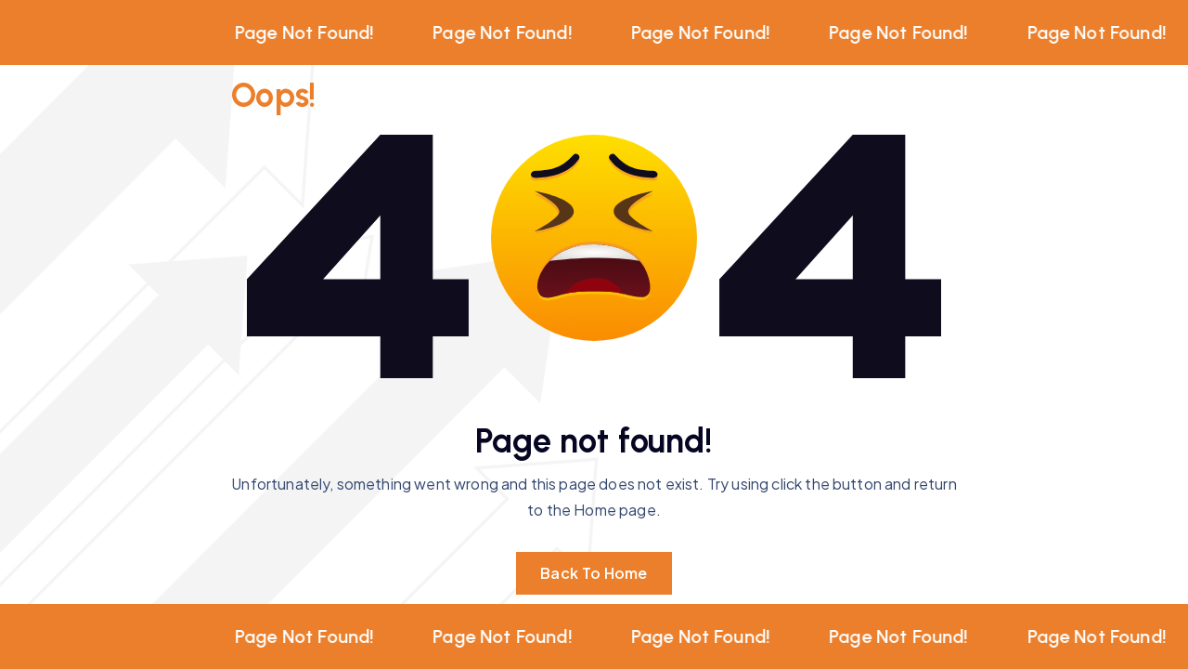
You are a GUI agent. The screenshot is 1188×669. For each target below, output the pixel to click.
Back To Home (594, 573)
